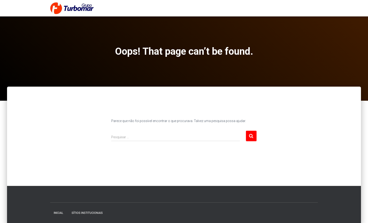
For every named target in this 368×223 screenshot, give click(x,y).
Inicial (58, 213)
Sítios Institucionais (87, 213)
